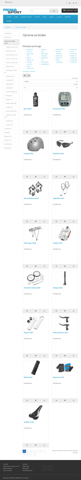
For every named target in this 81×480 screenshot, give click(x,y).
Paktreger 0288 (30, 243)
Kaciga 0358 (28, 153)
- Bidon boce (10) (9, 51)
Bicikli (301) (7, 37)
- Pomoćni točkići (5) (10, 92)
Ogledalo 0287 (58, 198)
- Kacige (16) (8, 107)
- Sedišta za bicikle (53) (10, 116)
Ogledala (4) (44, 64)
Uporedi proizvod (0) (29, 71)
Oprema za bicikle (26, 17)
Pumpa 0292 (57, 288)
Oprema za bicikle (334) (9, 42)
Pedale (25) (74, 60)
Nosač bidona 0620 (31, 198)
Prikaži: (76, 84)
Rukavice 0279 (58, 377)
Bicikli (16, 17)
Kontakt (25, 464)
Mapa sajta (26, 466)
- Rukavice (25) (9, 66)
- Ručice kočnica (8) (10, 111)
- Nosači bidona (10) (10, 55)
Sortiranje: (75, 78)
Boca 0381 (28, 109)
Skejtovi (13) (7, 136)
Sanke (44, 17)
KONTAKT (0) (8, 144)
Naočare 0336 (58, 153)
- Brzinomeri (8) (9, 76)
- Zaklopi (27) (8, 88)
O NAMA (8, 17)
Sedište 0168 (29, 422)
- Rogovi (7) (8, 99)
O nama (5, 464)
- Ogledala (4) (8, 84)
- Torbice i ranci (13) (10, 59)
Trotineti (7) (7, 129)
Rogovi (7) (59, 58)
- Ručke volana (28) (10, 103)
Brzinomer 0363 (59, 109)
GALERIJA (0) (7, 148)
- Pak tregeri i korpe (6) (10, 71)
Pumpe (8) (59, 56)
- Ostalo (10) (8, 125)
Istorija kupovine (27, 470)
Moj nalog (25, 468)
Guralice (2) (7, 140)
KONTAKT (68, 17)
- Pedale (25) (8, 121)
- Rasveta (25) (8, 80)
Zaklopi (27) (59, 49)
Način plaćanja (7, 468)
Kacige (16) (74, 49)
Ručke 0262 (28, 377)
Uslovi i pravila (7, 470)
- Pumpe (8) (8, 96)
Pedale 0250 (57, 243)
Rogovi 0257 (28, 332)
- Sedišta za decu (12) (11, 47)
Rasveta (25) (44, 62)
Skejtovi (51, 17)
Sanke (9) (7, 132)
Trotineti (37, 17)
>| (34, 454)
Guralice (59, 17)
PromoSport (25, 478)
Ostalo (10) (74, 62)
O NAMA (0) (7, 33)
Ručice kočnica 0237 (60, 332)
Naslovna (8, 27)
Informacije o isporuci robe (11, 466)
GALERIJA (9, 21)
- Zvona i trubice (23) (10, 62)
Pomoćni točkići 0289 (32, 288)
